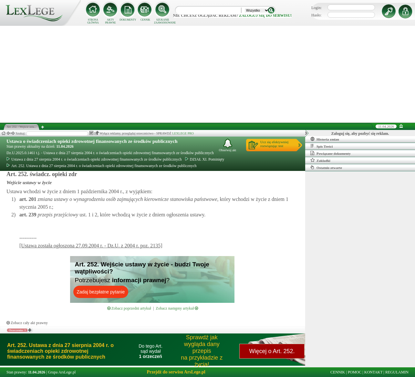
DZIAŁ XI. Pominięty (204, 159)
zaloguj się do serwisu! (265, 15)
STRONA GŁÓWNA (93, 21)
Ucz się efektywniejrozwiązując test (274, 144)
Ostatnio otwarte (326, 167)
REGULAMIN (397, 372)
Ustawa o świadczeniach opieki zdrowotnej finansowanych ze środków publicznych (91, 141)
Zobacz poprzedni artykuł (129, 308)
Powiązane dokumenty (330, 153)
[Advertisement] (207, 74)
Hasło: (316, 15)
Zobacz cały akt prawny (27, 323)
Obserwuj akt (227, 145)
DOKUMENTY (127, 19)
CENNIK (145, 19)
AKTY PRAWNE (110, 21)
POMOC (355, 372)
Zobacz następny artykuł (177, 308)
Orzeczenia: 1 (17, 330)
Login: (316, 7)
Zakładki (320, 160)
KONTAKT (373, 372)
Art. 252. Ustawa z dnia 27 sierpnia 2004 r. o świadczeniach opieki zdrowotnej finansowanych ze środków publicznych (101, 166)
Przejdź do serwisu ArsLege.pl (176, 372)
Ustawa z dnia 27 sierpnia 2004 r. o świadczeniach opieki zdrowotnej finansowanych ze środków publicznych (94, 159)
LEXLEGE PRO (183, 133)
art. (27, 199)
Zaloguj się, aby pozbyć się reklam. (360, 133)
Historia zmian (324, 139)
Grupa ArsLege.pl (62, 372)
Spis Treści (321, 146)
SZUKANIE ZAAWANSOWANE (162, 21)
